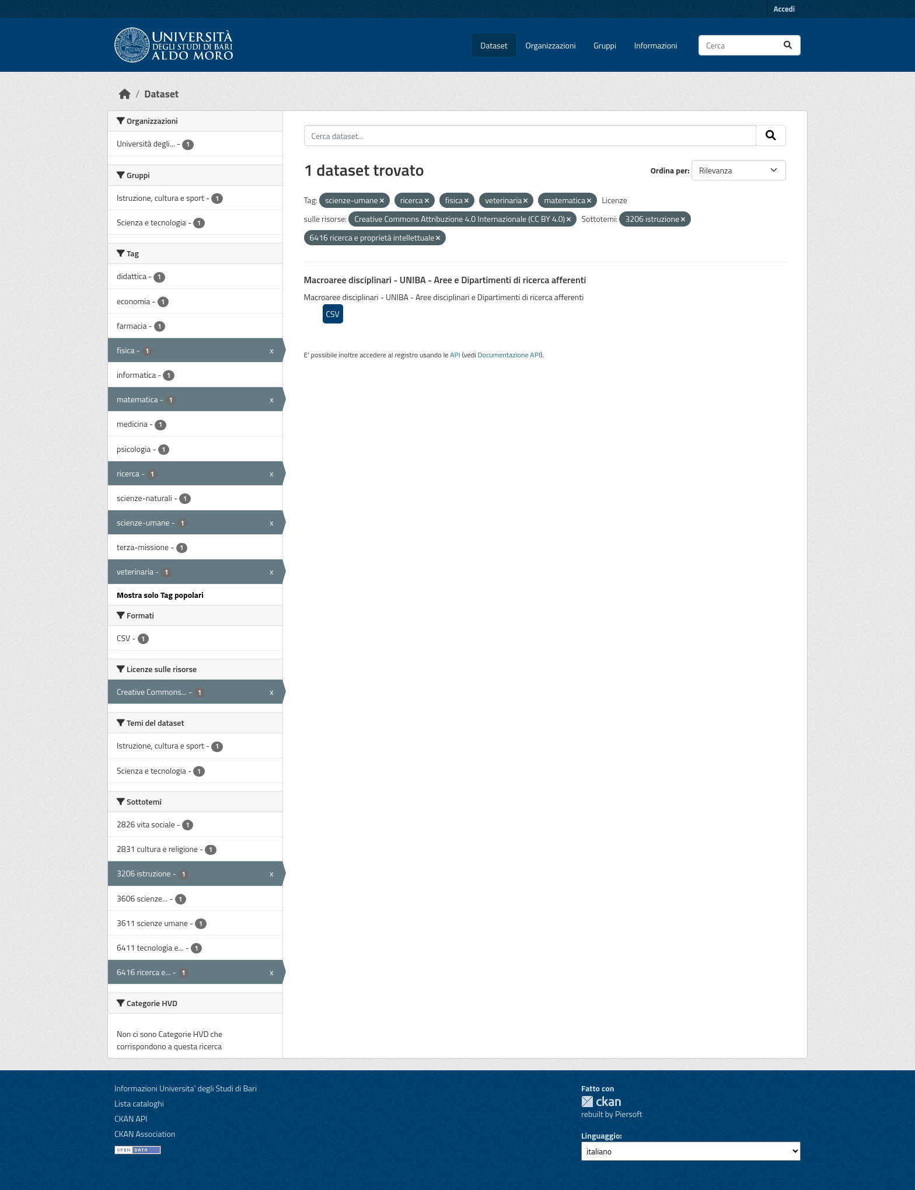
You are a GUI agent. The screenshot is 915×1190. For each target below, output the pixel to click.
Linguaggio (600, 1135)
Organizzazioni (551, 45)
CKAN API (131, 1118)
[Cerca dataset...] (750, 45)
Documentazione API (509, 354)
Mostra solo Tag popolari (160, 595)
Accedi (784, 9)
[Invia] (787, 45)
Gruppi (604, 45)
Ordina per (669, 170)
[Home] (125, 94)
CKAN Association (144, 1134)
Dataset (493, 45)
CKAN (601, 1101)
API (455, 354)
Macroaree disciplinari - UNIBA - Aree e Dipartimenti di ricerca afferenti (445, 280)
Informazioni (655, 45)
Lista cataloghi (139, 1103)
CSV (333, 314)
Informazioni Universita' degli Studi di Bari (185, 1088)
